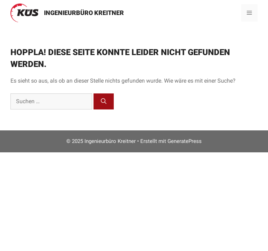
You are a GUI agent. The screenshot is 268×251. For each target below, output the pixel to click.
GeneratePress (185, 141)
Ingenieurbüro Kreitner (84, 12)
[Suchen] (104, 101)
